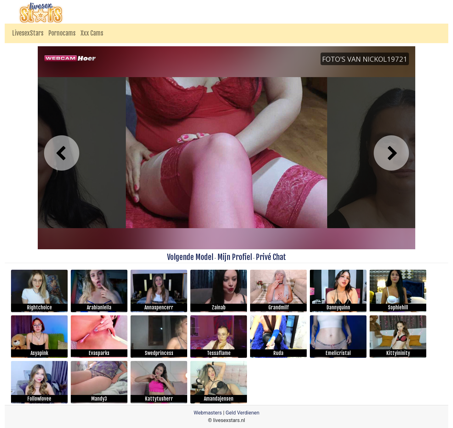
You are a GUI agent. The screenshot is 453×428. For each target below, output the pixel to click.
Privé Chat (271, 257)
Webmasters (207, 413)
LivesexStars (27, 33)
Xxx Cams (92, 33)
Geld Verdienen (242, 413)
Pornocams (62, 33)
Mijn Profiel (234, 257)
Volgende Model (190, 257)
